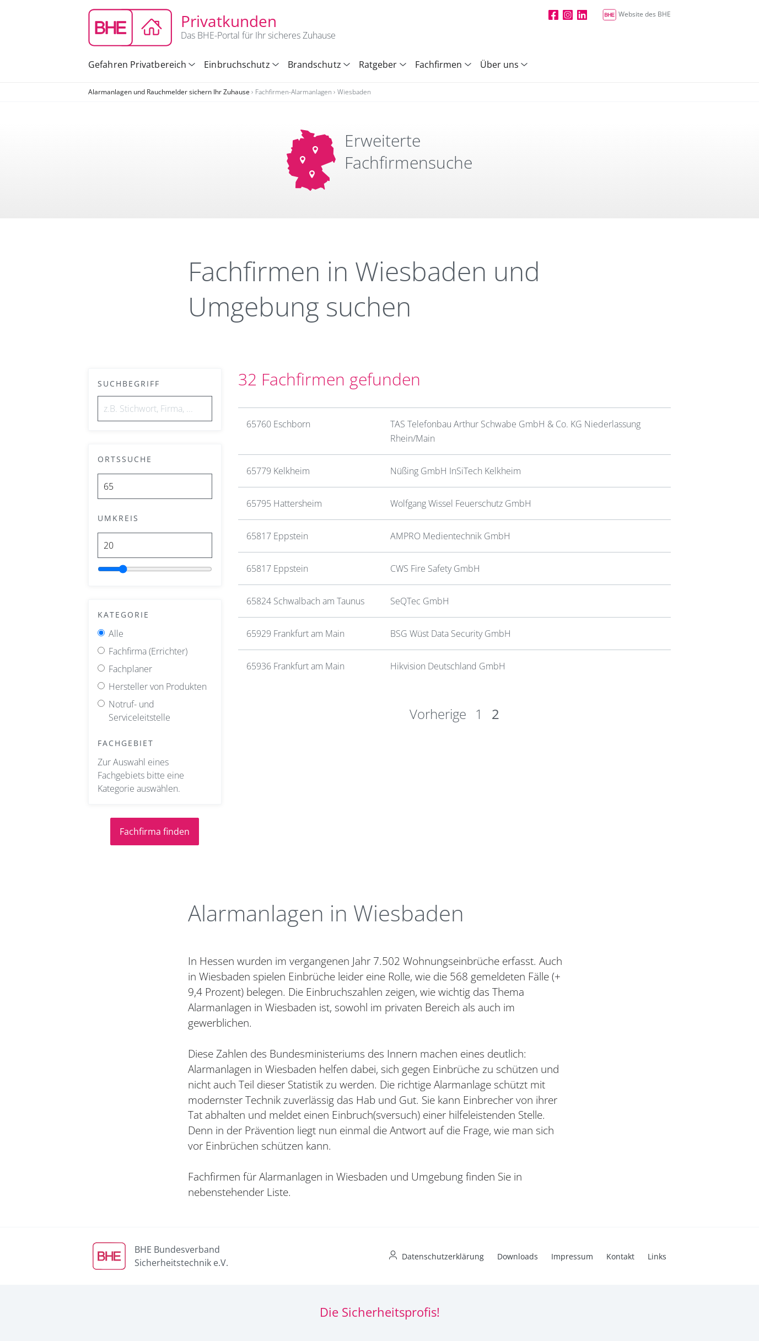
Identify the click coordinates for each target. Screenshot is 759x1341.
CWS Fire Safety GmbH (435, 568)
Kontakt (620, 1256)
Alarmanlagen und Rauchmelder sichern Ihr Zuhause (169, 91)
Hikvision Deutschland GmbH (447, 666)
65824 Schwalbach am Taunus (305, 601)
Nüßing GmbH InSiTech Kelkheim (455, 471)
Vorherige (438, 714)
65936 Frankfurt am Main (295, 666)
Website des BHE (636, 14)
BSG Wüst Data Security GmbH (450, 633)
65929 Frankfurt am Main (295, 633)
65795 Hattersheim (284, 503)
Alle (116, 633)
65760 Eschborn (278, 424)
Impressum (572, 1256)
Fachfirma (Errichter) (148, 651)
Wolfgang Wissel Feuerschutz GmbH (460, 503)
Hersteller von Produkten (158, 686)
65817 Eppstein (277, 536)
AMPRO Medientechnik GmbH (450, 536)
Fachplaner (130, 669)
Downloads (517, 1256)
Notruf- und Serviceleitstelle (139, 710)
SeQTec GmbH (419, 601)
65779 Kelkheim (278, 471)
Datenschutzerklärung (443, 1256)
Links (657, 1256)
